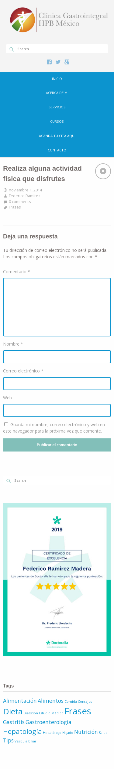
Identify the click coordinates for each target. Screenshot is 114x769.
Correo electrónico (23, 371)
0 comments (20, 201)
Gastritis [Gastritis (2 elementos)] (14, 722)
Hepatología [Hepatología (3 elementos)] (22, 731)
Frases (15, 207)
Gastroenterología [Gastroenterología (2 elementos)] (48, 722)
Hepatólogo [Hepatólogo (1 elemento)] (52, 733)
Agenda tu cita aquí (57, 135)
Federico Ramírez (24, 195)
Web (7, 398)
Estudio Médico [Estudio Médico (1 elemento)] (51, 713)
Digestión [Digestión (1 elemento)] (30, 713)
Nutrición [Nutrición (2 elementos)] (86, 731)
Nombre (13, 344)
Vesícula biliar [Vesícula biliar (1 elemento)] (25, 741)
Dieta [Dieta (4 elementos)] (12, 711)
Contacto (57, 150)
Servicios (57, 107)
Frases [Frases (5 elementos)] (77, 711)
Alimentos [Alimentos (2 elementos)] (51, 700)
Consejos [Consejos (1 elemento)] (85, 701)
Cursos (57, 121)
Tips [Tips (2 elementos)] (8, 740)
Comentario (16, 271)
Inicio (57, 78)
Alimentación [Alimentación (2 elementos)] (20, 700)
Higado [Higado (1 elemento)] (67, 733)
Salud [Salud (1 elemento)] (103, 733)
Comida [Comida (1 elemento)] (70, 701)
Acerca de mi (57, 92)
